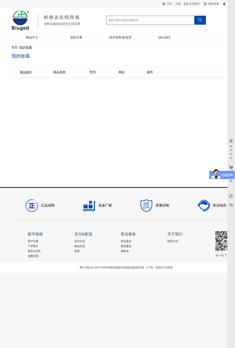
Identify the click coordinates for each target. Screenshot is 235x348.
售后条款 (126, 241)
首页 (14, 47)
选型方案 (76, 37)
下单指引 (33, 246)
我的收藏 (211, 4)
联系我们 (192, 4)
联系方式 (172, 241)
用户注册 (33, 241)
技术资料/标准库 (120, 37)
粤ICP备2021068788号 (93, 267)
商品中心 (32, 37)
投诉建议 (126, 246)
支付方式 (79, 241)
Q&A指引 (164, 37)
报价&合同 (34, 251)
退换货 (125, 251)
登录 (167, 4)
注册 (178, 3)
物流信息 (79, 246)
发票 (77, 251)
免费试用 (33, 256)
